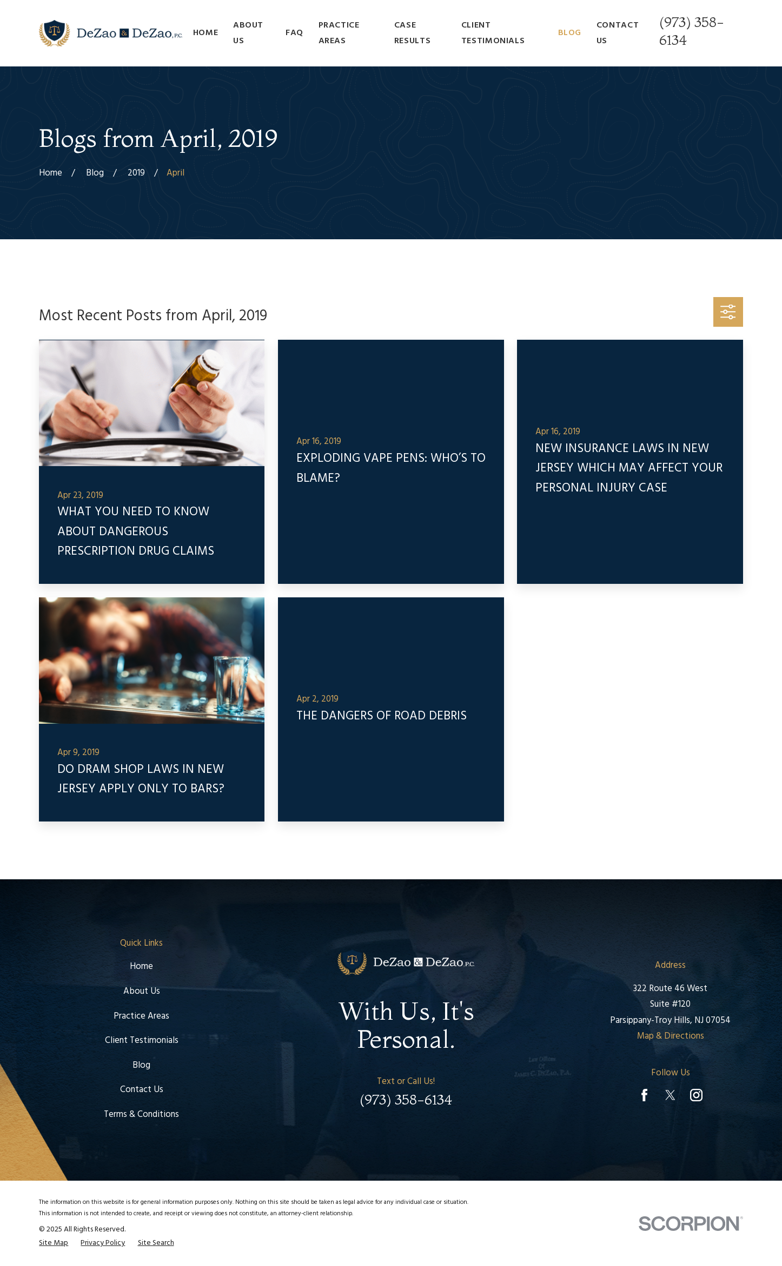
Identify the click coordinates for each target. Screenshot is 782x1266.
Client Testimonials (141, 1041)
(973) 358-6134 (406, 1099)
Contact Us (141, 1090)
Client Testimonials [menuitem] (493, 33)
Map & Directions (670, 1036)
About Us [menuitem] (248, 33)
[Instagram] (696, 1095)
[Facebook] (644, 1095)
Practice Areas (141, 1016)
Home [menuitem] (205, 33)
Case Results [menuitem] (412, 33)
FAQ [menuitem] (294, 33)
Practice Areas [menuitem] (339, 33)
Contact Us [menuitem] (618, 33)
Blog (141, 1066)
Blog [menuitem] (570, 33)
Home (141, 967)
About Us (141, 992)
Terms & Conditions (141, 1115)
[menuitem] (53, 1243)
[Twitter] (670, 1095)
